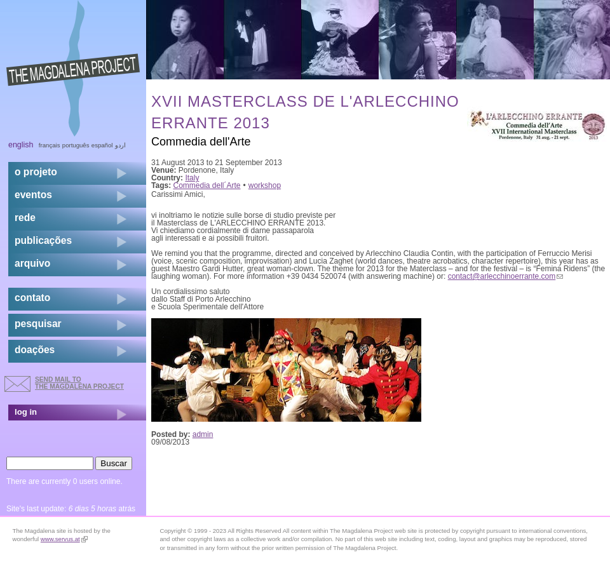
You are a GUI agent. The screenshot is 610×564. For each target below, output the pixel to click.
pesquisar (38, 323)
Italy (192, 177)
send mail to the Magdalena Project (79, 382)
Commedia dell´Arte (207, 185)
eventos (33, 194)
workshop (264, 185)
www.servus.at (64, 538)
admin (203, 434)
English (21, 144)
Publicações (43, 240)
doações (35, 349)
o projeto (36, 171)
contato (32, 297)
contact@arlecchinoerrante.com (506, 276)
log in (26, 412)
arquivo (32, 263)
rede (25, 217)
